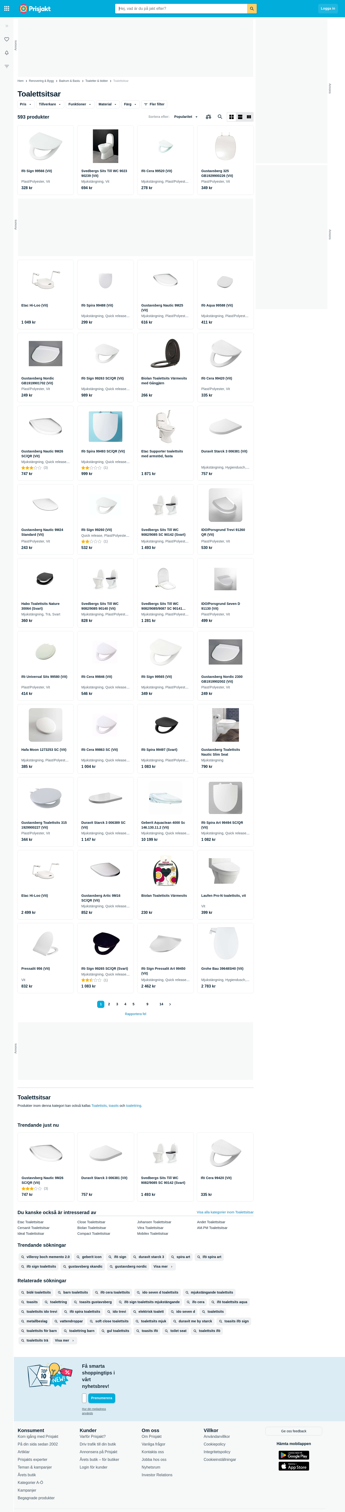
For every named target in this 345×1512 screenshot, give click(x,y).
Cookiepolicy (217, 1424)
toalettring (133, 1106)
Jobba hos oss (156, 1439)
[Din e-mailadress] (116, 1378)
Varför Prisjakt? (95, 1416)
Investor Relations (159, 1454)
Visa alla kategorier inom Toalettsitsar (225, 1212)
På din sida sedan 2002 (40, 1424)
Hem (21, 81)
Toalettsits (99, 1106)
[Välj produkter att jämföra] (208, 117)
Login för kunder (96, 1447)
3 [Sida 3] (116, 1004)
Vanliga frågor (156, 1424)
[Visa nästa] (170, 1004)
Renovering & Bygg (41, 81)
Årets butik (29, 1454)
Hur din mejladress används (102, 1389)
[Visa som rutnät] (231, 117)
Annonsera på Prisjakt (101, 1431)
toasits (114, 1106)
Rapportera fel (135, 1014)
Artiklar (26, 1431)
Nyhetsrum (153, 1447)
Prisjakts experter (35, 1439)
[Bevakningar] (7, 53)
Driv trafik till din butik (100, 1424)
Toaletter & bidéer (96, 81)
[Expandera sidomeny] (7, 26)
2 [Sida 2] (108, 1004)
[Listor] (7, 39)
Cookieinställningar (222, 1439)
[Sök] (252, 8)
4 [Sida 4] (124, 1004)
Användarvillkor (219, 1416)
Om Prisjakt (154, 1416)
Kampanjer (29, 1470)
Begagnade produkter (38, 1477)
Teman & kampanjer (37, 1447)
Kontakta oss (155, 1431)
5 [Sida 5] (132, 1004)
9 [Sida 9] (146, 1004)
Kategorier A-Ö (33, 1462)
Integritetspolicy (219, 1431)
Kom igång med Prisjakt (40, 1416)
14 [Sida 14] (160, 1004)
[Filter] (7, 66)
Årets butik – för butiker (102, 1439)
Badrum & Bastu (69, 81)
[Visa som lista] (240, 117)
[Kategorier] (6, 8)
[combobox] (181, 8)
